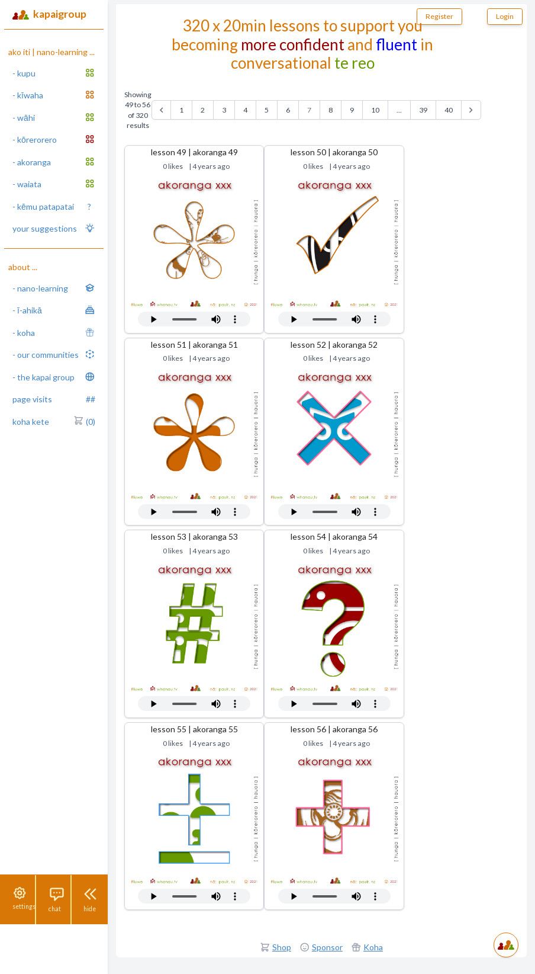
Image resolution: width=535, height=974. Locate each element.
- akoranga (53, 161)
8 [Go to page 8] (330, 109)
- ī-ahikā (53, 310)
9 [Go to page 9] (352, 109)
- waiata (53, 183)
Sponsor (327, 947)
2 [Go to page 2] (203, 109)
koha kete (53, 422)
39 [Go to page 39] (423, 109)
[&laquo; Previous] (162, 110)
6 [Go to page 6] (288, 109)
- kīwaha (53, 94)
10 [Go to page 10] (375, 109)
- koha (53, 332)
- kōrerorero (53, 139)
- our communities (53, 354)
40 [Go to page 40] (448, 109)
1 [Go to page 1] (181, 109)
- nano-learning (53, 288)
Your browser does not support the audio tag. (194, 319)
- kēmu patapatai (51, 207)
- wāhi (53, 117)
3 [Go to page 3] (224, 109)
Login (505, 16)
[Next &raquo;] (471, 110)
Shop (281, 947)
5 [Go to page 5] (267, 109)
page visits (53, 399)
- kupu (53, 73)
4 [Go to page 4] (245, 109)
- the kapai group (53, 376)
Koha (373, 947)
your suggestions (53, 228)
